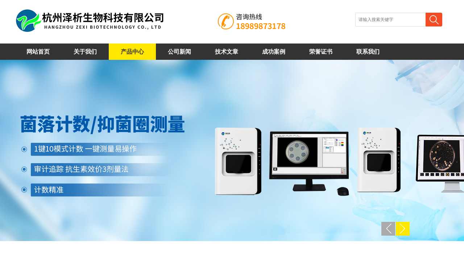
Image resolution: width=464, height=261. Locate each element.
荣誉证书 (320, 52)
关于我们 (85, 52)
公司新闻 (179, 52)
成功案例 (273, 52)
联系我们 (368, 52)
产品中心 (132, 52)
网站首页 (38, 52)
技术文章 (226, 52)
